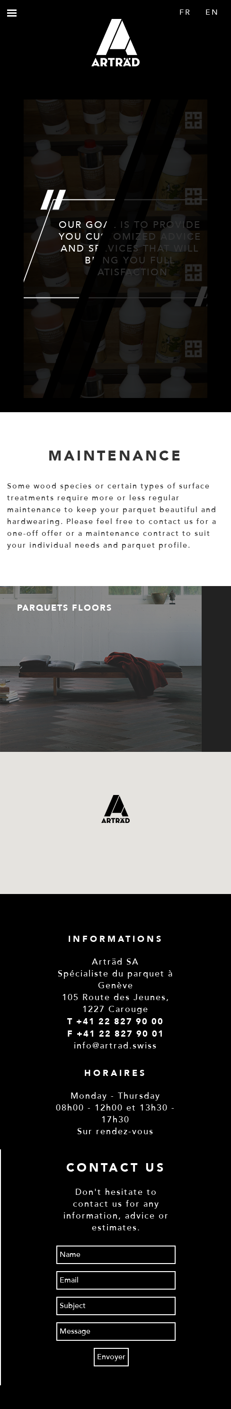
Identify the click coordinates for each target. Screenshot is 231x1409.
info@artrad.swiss (115, 1045)
